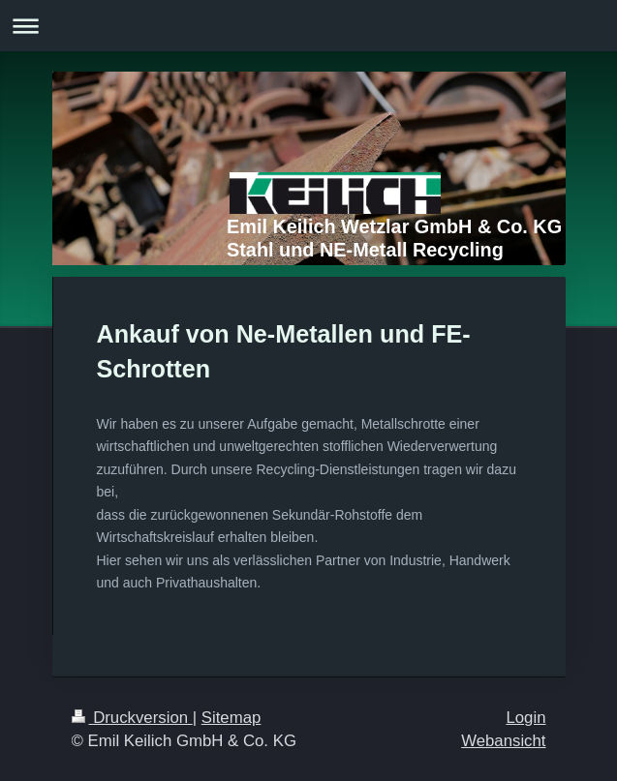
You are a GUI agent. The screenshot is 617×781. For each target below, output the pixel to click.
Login (525, 717)
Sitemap (231, 717)
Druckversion (132, 717)
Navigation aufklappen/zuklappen (308, 25)
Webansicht (503, 741)
